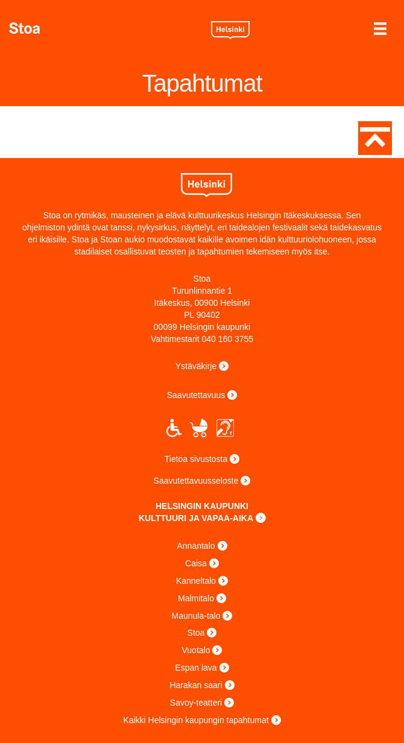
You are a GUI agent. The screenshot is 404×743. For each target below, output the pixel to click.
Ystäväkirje (195, 366)
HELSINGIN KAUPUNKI (202, 506)
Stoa (105, 28)
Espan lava (195, 667)
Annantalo (196, 546)
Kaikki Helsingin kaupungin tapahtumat (195, 720)
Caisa (196, 563)
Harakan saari (195, 685)
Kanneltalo (196, 581)
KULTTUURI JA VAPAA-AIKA (196, 518)
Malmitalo (196, 598)
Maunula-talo (196, 616)
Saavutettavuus (196, 395)
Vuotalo (196, 650)
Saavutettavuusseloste (196, 480)
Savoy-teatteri (196, 702)
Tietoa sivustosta (196, 459)
